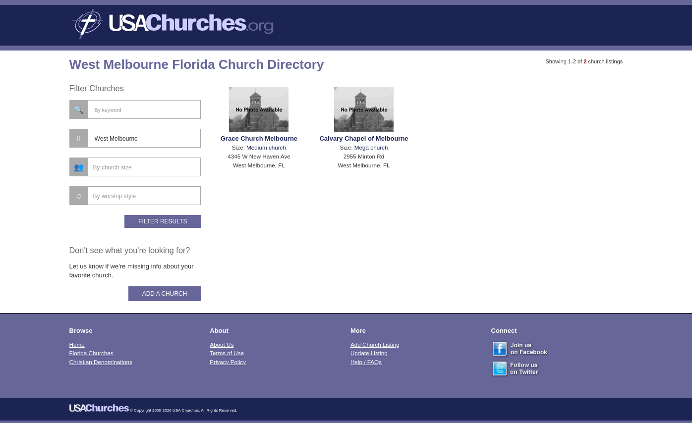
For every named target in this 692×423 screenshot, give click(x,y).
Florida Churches (91, 353)
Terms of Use (227, 353)
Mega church (371, 147)
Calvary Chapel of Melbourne (363, 138)
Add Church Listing (375, 344)
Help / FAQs (366, 362)
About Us (221, 344)
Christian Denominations (100, 362)
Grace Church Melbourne (259, 138)
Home (77, 344)
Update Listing (369, 353)
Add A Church (164, 293)
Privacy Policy (228, 362)
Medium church (266, 147)
